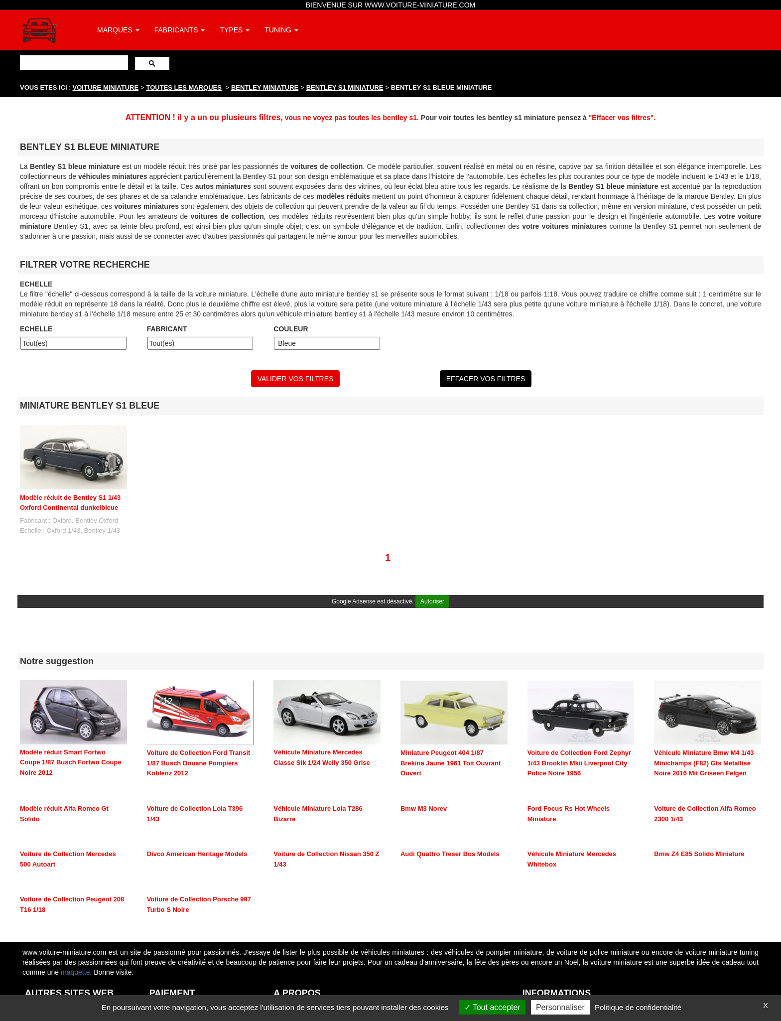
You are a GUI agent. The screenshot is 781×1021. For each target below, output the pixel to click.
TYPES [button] (235, 30)
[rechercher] (73, 62)
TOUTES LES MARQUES (184, 87)
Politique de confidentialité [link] (638, 1007)
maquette (75, 972)
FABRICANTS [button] (179, 30)
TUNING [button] (281, 30)
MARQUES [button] (118, 30)
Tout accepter (492, 1007)
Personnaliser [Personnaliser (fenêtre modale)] (560, 1007)
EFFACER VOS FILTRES (485, 379)
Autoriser (432, 601)
